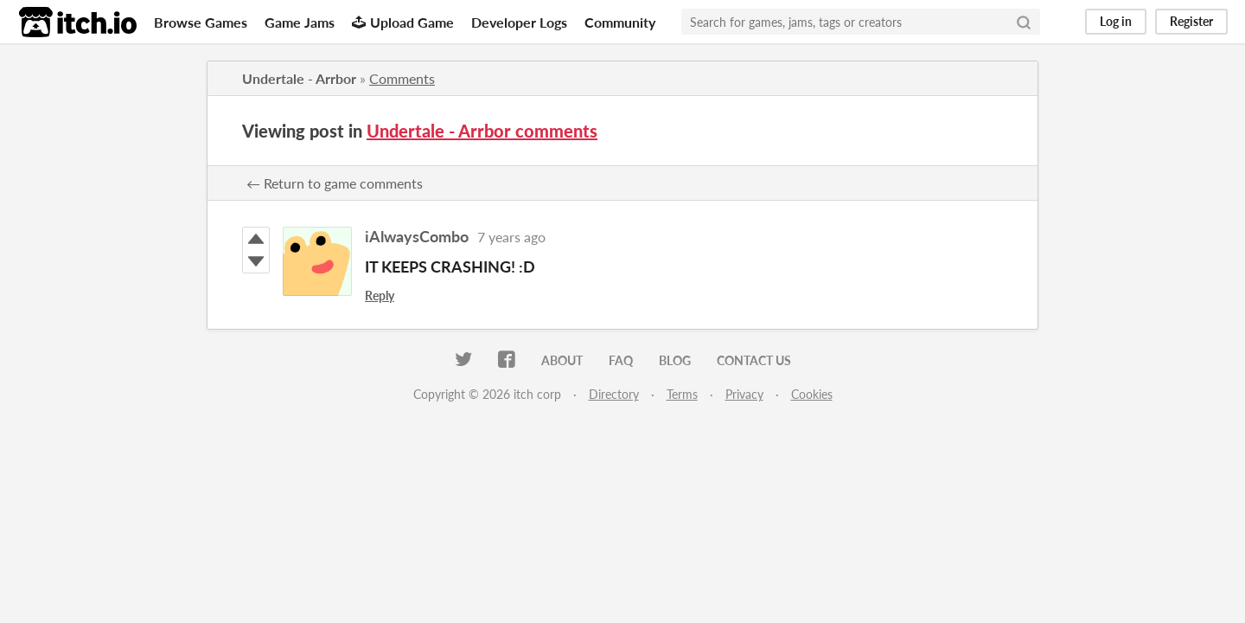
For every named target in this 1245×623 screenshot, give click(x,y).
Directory (614, 394)
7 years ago (511, 236)
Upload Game (403, 22)
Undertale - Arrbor (299, 78)
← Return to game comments (334, 183)
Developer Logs (519, 22)
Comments (402, 78)
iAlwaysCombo (417, 236)
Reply (379, 295)
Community (619, 22)
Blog (675, 360)
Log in (1116, 21)
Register (1191, 21)
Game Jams (300, 22)
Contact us (754, 360)
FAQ (621, 360)
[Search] (1023, 22)
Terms (682, 394)
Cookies (812, 394)
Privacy (744, 394)
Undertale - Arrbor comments (482, 130)
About (562, 360)
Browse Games (200, 22)
